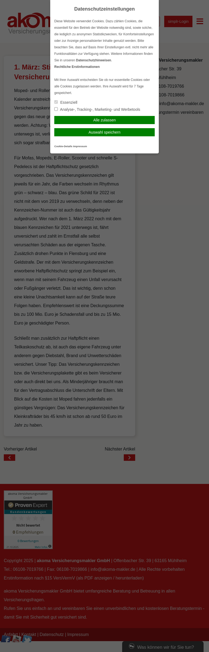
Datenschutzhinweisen (93, 60)
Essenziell (65, 102)
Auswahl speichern (104, 132)
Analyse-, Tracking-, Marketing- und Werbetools (97, 109)
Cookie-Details (63, 146)
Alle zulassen (104, 120)
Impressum (80, 146)
